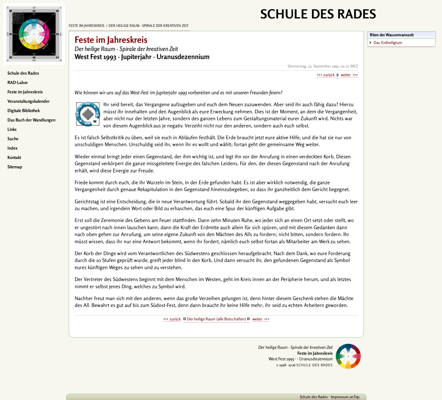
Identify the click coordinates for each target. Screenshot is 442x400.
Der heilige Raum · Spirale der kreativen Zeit (149, 25)
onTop (355, 396)
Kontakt (14, 157)
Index (12, 148)
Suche (12, 138)
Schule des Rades (23, 73)
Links (12, 129)
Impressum (340, 396)
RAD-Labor (17, 82)
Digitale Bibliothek (23, 110)
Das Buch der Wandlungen (31, 119)
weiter (346, 74)
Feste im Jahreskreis (25, 91)
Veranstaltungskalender (28, 101)
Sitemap (14, 166)
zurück (329, 74)
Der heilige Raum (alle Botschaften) (216, 318)
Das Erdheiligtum (388, 42)
